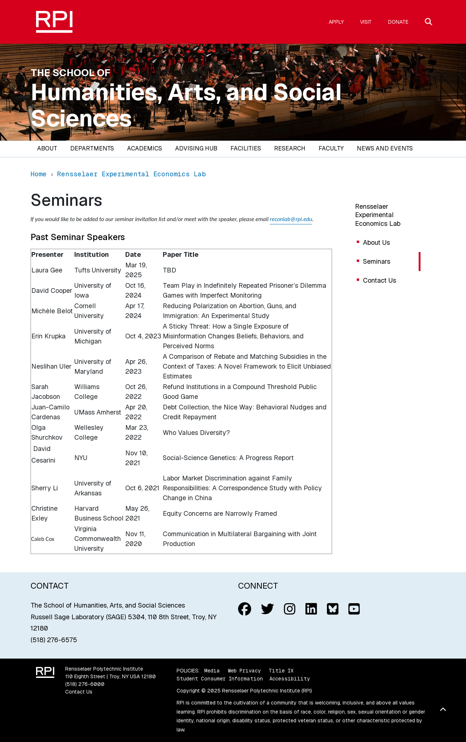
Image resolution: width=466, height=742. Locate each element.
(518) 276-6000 (84, 684)
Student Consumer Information (220, 678)
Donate (398, 22)
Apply (336, 22)
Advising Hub (196, 148)
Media (212, 670)
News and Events (385, 148)
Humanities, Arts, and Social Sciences (186, 105)
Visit (366, 22)
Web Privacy (244, 670)
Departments (92, 148)
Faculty (331, 148)
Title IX (281, 670)
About (47, 148)
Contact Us (379, 280)
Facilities (245, 148)
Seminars (376, 261)
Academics (144, 148)
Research (289, 148)
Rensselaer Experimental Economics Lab (377, 215)
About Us (376, 242)
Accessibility (289, 678)
